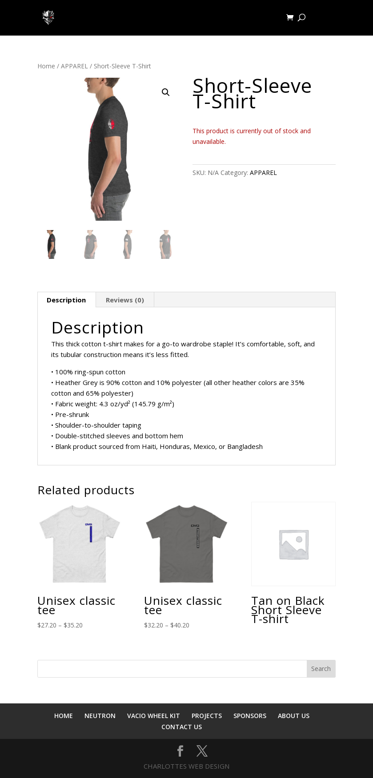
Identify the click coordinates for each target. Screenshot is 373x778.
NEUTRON (100, 715)
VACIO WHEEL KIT (153, 715)
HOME (63, 715)
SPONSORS (249, 715)
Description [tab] (66, 299)
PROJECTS (207, 715)
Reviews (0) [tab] (125, 299)
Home (46, 66)
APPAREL (74, 66)
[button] (166, 92)
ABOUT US (293, 715)
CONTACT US (181, 726)
